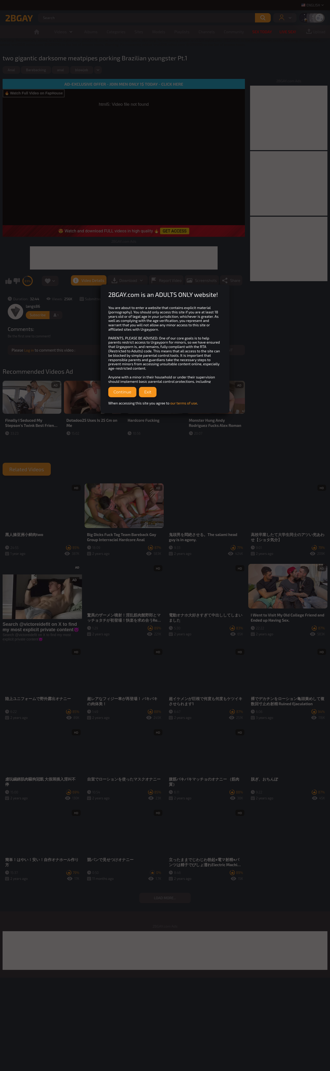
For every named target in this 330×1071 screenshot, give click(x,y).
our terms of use (183, 403)
